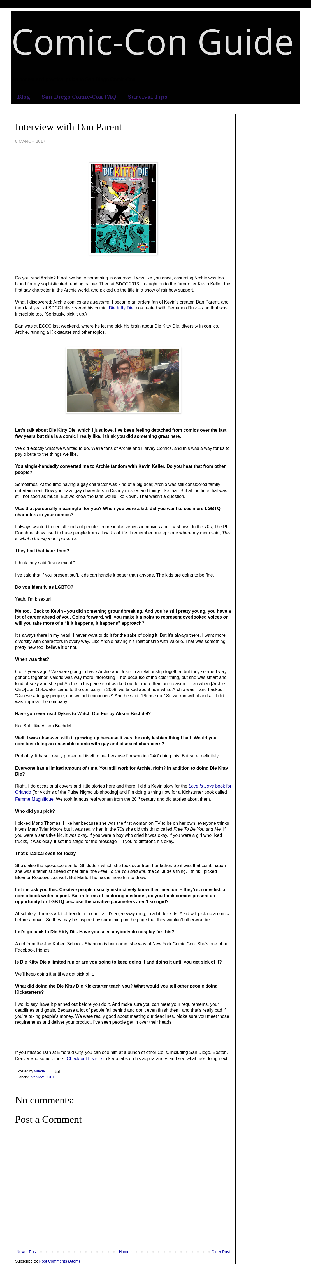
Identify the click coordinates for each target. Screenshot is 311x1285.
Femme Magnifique (34, 799)
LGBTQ (51, 1077)
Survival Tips (147, 96)
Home (124, 1251)
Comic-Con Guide (152, 41)
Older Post (221, 1251)
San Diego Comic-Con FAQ (79, 96)
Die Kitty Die (121, 308)
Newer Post (27, 1251)
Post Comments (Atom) (59, 1261)
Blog (23, 96)
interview (36, 1077)
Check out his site (84, 1058)
